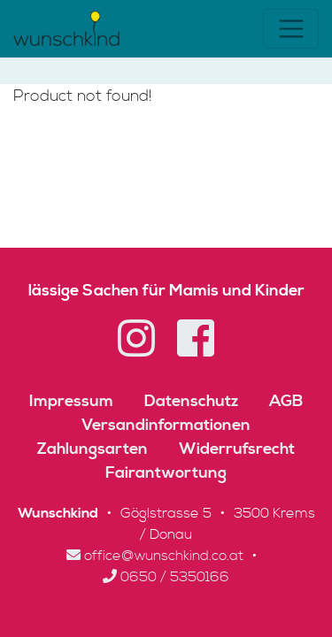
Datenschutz (191, 401)
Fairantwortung (166, 473)
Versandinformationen (166, 425)
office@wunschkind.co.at (154, 555)
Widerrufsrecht (237, 449)
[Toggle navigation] (291, 29)
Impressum (71, 401)
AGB (286, 401)
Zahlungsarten (92, 449)
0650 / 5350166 (166, 577)
